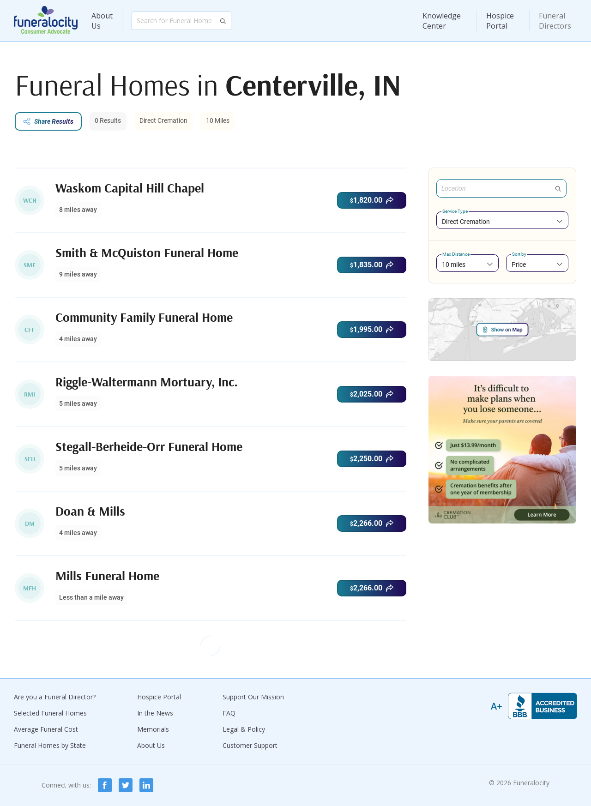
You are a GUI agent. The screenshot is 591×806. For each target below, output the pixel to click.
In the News (155, 713)
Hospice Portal (500, 21)
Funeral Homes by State (50, 745)
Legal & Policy (244, 729)
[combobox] (502, 221)
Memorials (153, 729)
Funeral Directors (555, 21)
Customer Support (250, 745)
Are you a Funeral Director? (55, 696)
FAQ (229, 713)
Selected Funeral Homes (50, 713)
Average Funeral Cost (46, 729)
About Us (102, 21)
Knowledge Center (441, 21)
